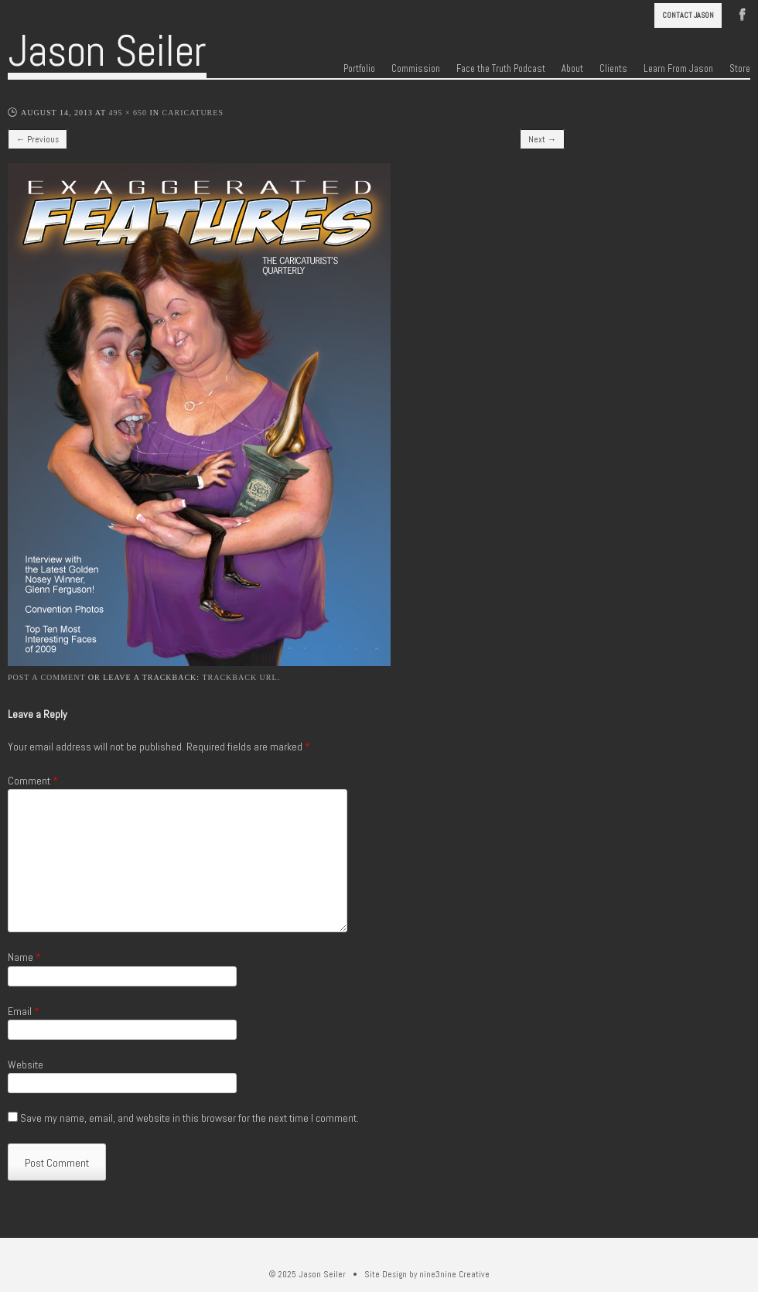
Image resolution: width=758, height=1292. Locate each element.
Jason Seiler (107, 51)
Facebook (742, 13)
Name (24, 957)
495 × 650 (127, 112)
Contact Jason (688, 15)
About (572, 69)
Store (739, 69)
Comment (33, 781)
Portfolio (359, 69)
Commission (415, 69)
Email (23, 1011)
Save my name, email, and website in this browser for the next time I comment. (189, 1118)
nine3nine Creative (454, 1274)
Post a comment (46, 677)
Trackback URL (239, 677)
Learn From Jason (678, 69)
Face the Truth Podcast (500, 69)
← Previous (37, 139)
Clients (613, 69)
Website (25, 1065)
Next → (542, 139)
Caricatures (193, 112)
